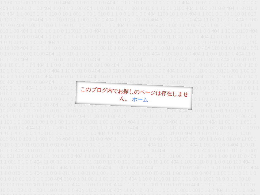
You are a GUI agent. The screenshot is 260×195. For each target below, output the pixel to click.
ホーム (140, 99)
